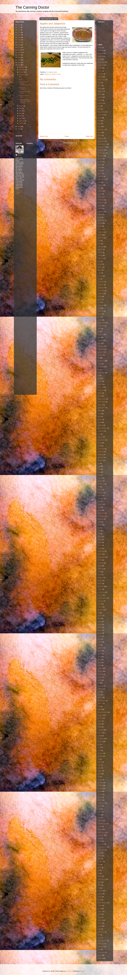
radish (99, 724)
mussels (100, 595)
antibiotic (100, 56)
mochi (99, 574)
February (22, 121)
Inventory (100, 454)
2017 (19, 47)
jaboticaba (101, 457)
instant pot (101, 451)
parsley (100, 633)
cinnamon (100, 258)
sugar (99, 838)
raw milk (100, 732)
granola (100, 419)
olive (99, 618)
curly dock (101, 311)
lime (99, 530)
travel (99, 899)
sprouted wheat (102, 823)
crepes (100, 299)
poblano (100, 697)
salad (99, 768)
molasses (100, 577)
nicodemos (69, 971)
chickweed (101, 238)
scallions (100, 788)
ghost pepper (101, 407)
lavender (100, 504)
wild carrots (101, 943)
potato (100, 709)
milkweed (100, 568)
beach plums (101, 112)
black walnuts (102, 147)
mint (99, 571)
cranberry (100, 293)
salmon (100, 771)
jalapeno (54, 74)
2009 (19, 126)
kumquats (100, 498)
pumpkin (100, 715)
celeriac (100, 214)
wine (99, 949)
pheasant (100, 674)
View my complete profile (18, 192)
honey (99, 443)
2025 (19, 27)
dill (99, 331)
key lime (100, 481)
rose (99, 750)
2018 (19, 45)
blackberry (101, 150)
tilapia (99, 885)
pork (99, 706)
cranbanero (101, 290)
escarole (100, 355)
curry (99, 317)
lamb (99, 501)
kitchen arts (101, 484)
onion (99, 621)
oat (99, 612)
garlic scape (101, 402)
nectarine (100, 601)
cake (99, 188)
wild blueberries (102, 940)
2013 (19, 57)
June (20, 111)
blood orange (101, 153)
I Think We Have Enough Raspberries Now (24, 83)
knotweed (100, 492)
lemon (99, 510)
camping (100, 191)
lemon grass (101, 516)
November (22, 69)
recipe (84, 54)
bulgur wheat (101, 179)
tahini (99, 858)
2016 (19, 50)
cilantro (100, 255)
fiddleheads (101, 372)
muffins (100, 583)
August (21, 106)
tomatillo (100, 891)
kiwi (99, 486)
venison (100, 920)
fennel (99, 363)
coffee (99, 270)
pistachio (100, 689)
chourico (100, 249)
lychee (100, 539)
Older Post (89, 136)
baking (100, 88)
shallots (100, 800)
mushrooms (101, 592)
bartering (100, 103)
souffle (100, 812)
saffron (100, 762)
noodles (100, 607)
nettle (99, 604)
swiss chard (101, 850)
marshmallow (102, 557)
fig (98, 375)
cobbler (100, 264)
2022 (19, 35)
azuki (99, 82)
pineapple (100, 686)
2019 (19, 42)
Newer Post (44, 136)
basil (99, 106)
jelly (99, 466)
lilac (99, 528)
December (22, 67)
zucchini (100, 958)
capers (100, 194)
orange (100, 624)
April (20, 116)
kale (99, 472)
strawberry (101, 835)
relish (99, 735)
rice (99, 747)
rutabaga (100, 756)
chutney (100, 252)
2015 (19, 52)
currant (100, 314)
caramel (100, 197)
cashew (100, 208)
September (22, 74)
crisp (99, 302)
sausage (100, 785)
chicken (100, 235)
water (99, 929)
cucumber (101, 305)
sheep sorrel (101, 803)
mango (100, 545)
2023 (19, 32)
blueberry (100, 156)
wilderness (101, 946)
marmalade (101, 551)
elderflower (101, 349)
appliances (101, 65)
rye (99, 759)
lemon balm (101, 513)
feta (99, 369)
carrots (100, 205)
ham (99, 434)
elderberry (101, 346)
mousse (100, 580)
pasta (99, 639)
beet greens (101, 129)
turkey (99, 905)
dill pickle (100, 334)
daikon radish (102, 322)
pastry (99, 642)
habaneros (101, 431)
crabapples (101, 287)
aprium (100, 71)
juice (99, 469)
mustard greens (102, 598)
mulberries (101, 586)
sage (99, 765)
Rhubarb (100, 741)
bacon (99, 85)
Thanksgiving (102, 879)
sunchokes (101, 844)
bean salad (101, 115)
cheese (100, 223)
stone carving (102, 832)
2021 (19, 37)
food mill (100, 384)
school (100, 791)
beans (99, 118)
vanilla (100, 914)
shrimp (100, 806)
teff (99, 873)
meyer (100, 566)
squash (100, 829)
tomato (100, 894)
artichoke (100, 74)
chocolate (100, 246)
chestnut (100, 229)
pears (99, 656)
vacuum (100, 911)
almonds (100, 50)
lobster (100, 536)
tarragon (100, 861)
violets (100, 926)
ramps (100, 727)
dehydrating (101, 325)
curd (99, 308)
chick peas (101, 232)
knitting (100, 489)
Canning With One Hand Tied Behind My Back (24, 101)
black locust (101, 141)
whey (99, 937)
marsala (100, 554)
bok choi (100, 159)
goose (99, 413)
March (21, 118)
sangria (100, 779)
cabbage (100, 185)
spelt (99, 817)
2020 (19, 40)
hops (99, 445)
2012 (19, 60)
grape (99, 422)
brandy (100, 164)
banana (100, 94)
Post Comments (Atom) (70, 142)
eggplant (100, 340)
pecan (99, 662)
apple (99, 59)
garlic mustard (102, 399)
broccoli (100, 173)
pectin (99, 665)
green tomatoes (102, 428)
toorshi (100, 896)
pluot (99, 694)
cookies (100, 276)
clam (99, 261)
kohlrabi (100, 495)
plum (99, 691)
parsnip (100, 636)
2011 (19, 62)
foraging (100, 387)
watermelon (101, 932)
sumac (100, 841)
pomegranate (102, 700)
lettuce (100, 525)
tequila (100, 876)
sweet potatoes (102, 847)
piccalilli (100, 677)
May (20, 113)
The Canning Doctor (32, 7)
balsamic (100, 91)
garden (100, 393)
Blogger (82, 971)
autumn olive (101, 79)
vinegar (100, 923)
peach (99, 651)
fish (99, 378)
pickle (59, 74)
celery (99, 217)
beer (99, 123)
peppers (100, 668)
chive (99, 243)
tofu (99, 888)
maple (99, 548)
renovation (101, 738)
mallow (100, 542)
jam (99, 463)
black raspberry (102, 144)
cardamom (101, 199)
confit (99, 273)
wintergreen (101, 952)
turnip (99, 908)
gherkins (100, 405)
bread (99, 167)
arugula (100, 76)
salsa (99, 774)
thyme (99, 882)
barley (99, 100)
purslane (100, 718)
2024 (19, 30)
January (21, 123)
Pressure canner (102, 712)
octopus (100, 615)
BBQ (99, 109)
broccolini (100, 176)
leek (99, 507)
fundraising (101, 390)
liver (99, 533)
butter (99, 182)
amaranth (100, 53)
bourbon (100, 161)
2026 (19, 25)
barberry (100, 97)
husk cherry (101, 448)
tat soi (99, 867)
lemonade (101, 519)
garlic (99, 396)
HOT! (20, 77)
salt (99, 776)
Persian (100, 671)
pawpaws (100, 648)
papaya (100, 630)
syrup (99, 853)
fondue (100, 381)
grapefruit (100, 425)
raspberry (100, 730)
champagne (101, 220)
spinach (100, 820)
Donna (20, 155)
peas (99, 659)
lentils (99, 522)
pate (99, 645)
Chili (99, 240)
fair (99, 358)
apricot (100, 68)
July (20, 108)
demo (99, 328)
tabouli (100, 855)
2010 (19, 65)
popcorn (100, 703)
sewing (100, 797)
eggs (99, 343)
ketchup (100, 478)
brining (100, 170)
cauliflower (101, 211)
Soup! (20, 79)
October (21, 72)
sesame (100, 794)
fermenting (101, 366)
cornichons (101, 282)
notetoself (100, 609)
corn (99, 279)
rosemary (100, 753)
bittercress (101, 138)
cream (100, 296)
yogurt (100, 955)
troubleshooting (102, 902)
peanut (100, 653)
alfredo (100, 47)
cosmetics (101, 284)
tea (99, 870)
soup (99, 814)
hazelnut (100, 437)
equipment (101, 352)
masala (100, 560)
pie (99, 683)
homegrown (101, 440)
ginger (100, 410)
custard (100, 320)
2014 (19, 55)
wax (99, 935)
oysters (100, 627)
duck (99, 337)
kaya (99, 475)
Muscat (100, 589)
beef (99, 120)
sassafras (100, 782)
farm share (101, 361)
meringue (100, 563)
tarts (99, 864)
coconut (100, 267)
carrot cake (101, 202)
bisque (100, 135)
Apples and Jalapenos (22, 88)
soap (99, 809)
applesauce (47, 74)
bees (99, 126)
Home (67, 136)
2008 (19, 129)
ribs (99, 744)
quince (100, 721)
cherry (100, 226)
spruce (100, 826)
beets (99, 132)
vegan (99, 917)
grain (99, 416)
